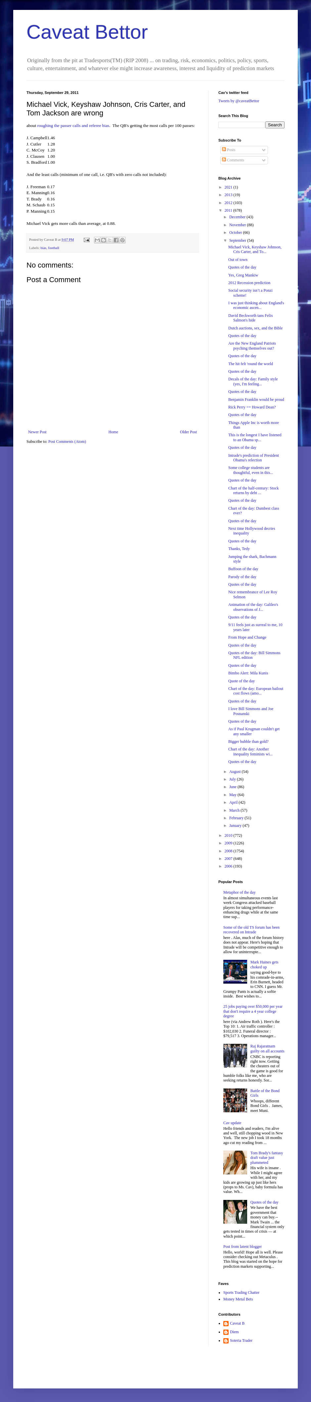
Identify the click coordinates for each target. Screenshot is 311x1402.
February (236, 818)
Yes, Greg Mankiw (243, 275)
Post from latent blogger (242, 1246)
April (234, 802)
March (235, 810)
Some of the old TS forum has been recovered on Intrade (251, 929)
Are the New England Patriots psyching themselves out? (252, 345)
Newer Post (37, 432)
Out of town (237, 259)
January (236, 825)
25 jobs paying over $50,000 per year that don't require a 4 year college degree (253, 1011)
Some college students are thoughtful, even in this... (250, 470)
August (235, 771)
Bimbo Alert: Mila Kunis (248, 673)
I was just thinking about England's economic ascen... (256, 305)
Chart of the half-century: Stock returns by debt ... (253, 490)
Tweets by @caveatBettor (238, 101)
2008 (229, 851)
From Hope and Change (247, 637)
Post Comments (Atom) (67, 441)
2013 (229, 194)
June (233, 787)
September (238, 240)
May (233, 794)
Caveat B (237, 1323)
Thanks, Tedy (239, 548)
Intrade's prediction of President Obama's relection (253, 457)
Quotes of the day (242, 267)
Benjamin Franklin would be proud (256, 399)
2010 (229, 835)
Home (113, 432)
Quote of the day (241, 681)
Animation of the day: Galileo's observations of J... (253, 607)
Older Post (188, 432)
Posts (228, 150)
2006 (229, 866)
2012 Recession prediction (249, 282)
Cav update (232, 1123)
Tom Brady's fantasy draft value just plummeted (266, 1158)
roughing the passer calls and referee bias (73, 125)
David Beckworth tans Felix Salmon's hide (250, 317)
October (236, 232)
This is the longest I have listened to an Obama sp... (255, 437)
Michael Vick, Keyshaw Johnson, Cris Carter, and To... (255, 249)
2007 (229, 858)
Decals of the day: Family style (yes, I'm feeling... (253, 381)
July (233, 779)
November (238, 225)
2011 (229, 210)
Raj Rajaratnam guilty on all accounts (267, 1048)
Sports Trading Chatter (241, 1292)
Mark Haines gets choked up (264, 964)
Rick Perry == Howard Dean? (252, 407)
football (53, 248)
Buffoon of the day (243, 569)
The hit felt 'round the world (250, 363)
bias (43, 248)
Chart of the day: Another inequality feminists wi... (250, 751)
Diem (234, 1332)
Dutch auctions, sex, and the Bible (255, 328)
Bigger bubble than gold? (248, 741)
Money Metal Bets (238, 1299)
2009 (229, 843)
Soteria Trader (241, 1340)
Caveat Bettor (87, 32)
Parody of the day (242, 576)
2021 (229, 187)
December (237, 217)
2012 (229, 202)
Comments (233, 160)
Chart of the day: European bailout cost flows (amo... (255, 691)
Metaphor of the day (239, 892)
